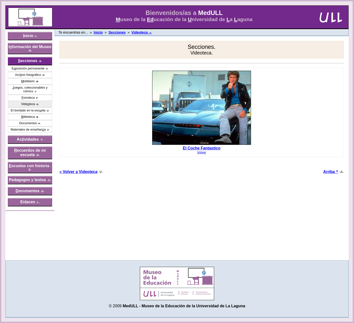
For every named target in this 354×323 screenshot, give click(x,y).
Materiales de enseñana (28, 129)
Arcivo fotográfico (28, 75)
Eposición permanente (28, 68)
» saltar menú (16, 3)
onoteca (28, 97)
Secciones (117, 32)
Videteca (28, 104)
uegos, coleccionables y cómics (30, 89)
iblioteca (28, 117)
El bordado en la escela (28, 110)
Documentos (28, 123)
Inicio (98, 32)
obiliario (28, 81)
